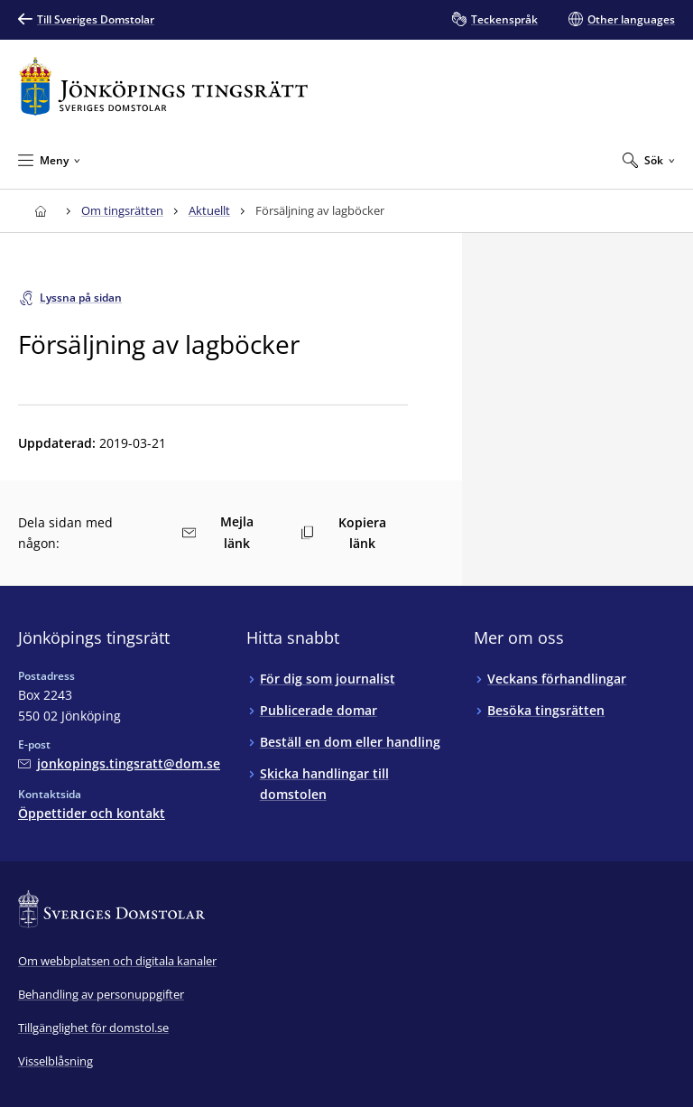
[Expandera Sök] (649, 160)
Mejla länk (218, 532)
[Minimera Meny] (49, 160)
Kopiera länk (343, 533)
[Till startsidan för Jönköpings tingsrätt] (163, 86)
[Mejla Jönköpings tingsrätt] (119, 763)
